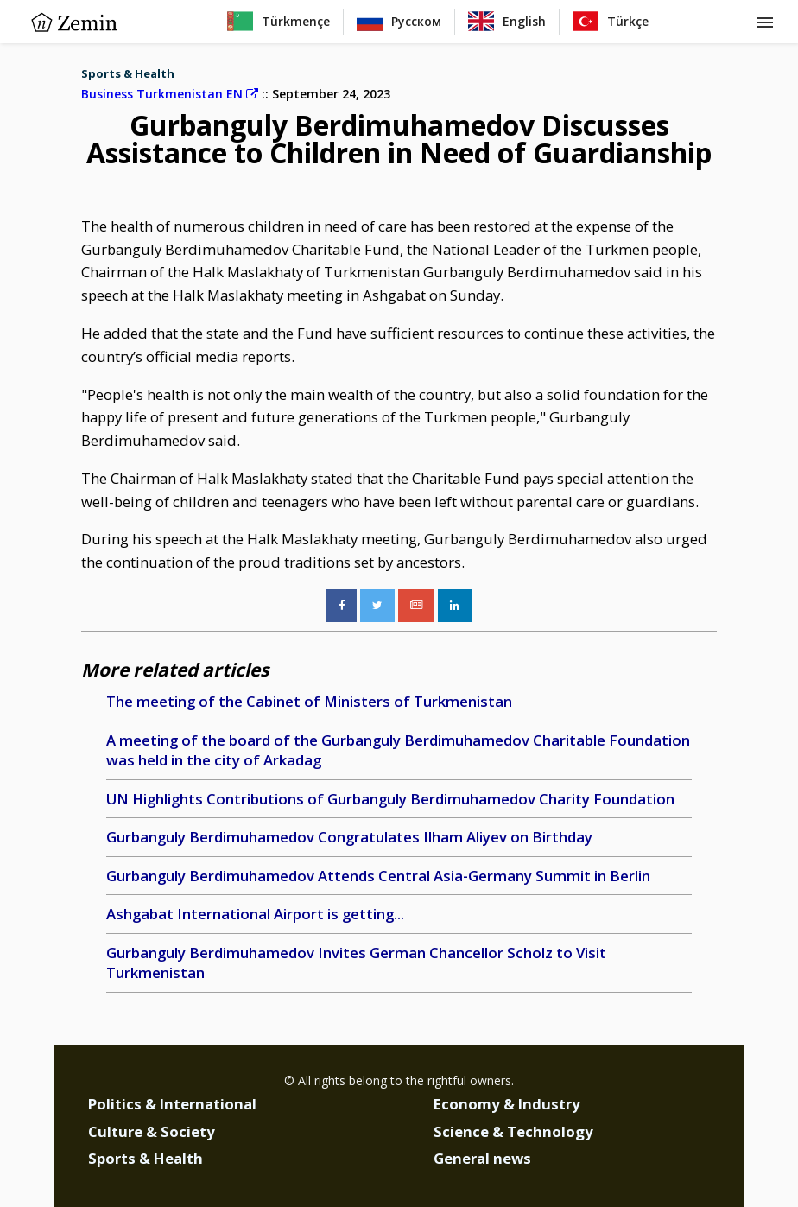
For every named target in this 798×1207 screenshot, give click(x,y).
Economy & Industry (507, 1104)
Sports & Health (127, 73)
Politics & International (172, 1104)
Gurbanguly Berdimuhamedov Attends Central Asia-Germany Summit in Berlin (378, 876)
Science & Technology (513, 1131)
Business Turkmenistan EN (169, 94)
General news (482, 1158)
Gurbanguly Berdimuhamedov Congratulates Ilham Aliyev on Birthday (349, 837)
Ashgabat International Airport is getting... (255, 914)
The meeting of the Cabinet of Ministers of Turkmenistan (309, 701)
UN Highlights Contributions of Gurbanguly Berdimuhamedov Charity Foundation (390, 799)
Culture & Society (151, 1131)
